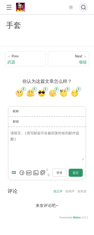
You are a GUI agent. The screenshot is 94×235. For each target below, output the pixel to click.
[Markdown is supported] (15, 173)
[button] (9, 7)
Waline (76, 217)
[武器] (25, 58)
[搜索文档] (83, 7)
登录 (59, 172)
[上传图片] (36, 173)
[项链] (68, 58)
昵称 (16, 111)
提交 (76, 172)
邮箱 (16, 121)
